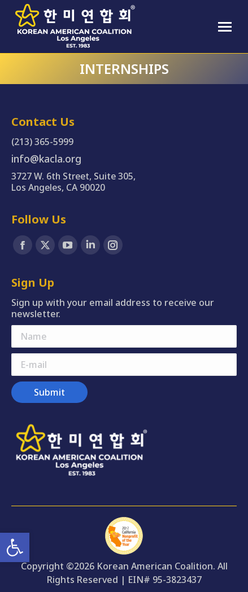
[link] (14, 547)
